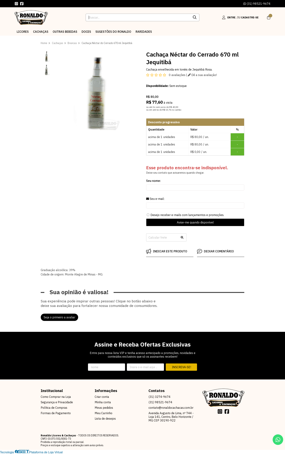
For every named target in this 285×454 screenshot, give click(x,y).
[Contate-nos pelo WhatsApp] (278, 439)
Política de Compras (54, 407)
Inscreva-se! (181, 367)
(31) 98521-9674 (256, 3)
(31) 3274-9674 (159, 397)
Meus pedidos (104, 407)
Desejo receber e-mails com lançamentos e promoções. (187, 215)
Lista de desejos (105, 418)
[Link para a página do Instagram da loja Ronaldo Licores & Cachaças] (16, 3)
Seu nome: (153, 181)
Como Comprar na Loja (56, 397)
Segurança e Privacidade (57, 402)
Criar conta (102, 397)
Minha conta (103, 402)
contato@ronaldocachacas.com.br (170, 407)
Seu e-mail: (155, 199)
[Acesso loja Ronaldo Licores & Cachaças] (240, 17)
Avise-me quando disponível (195, 222)
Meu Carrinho (103, 413)
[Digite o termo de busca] (138, 17)
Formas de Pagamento (56, 413)
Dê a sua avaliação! (202, 75)
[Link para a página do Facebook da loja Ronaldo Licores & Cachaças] (22, 3)
